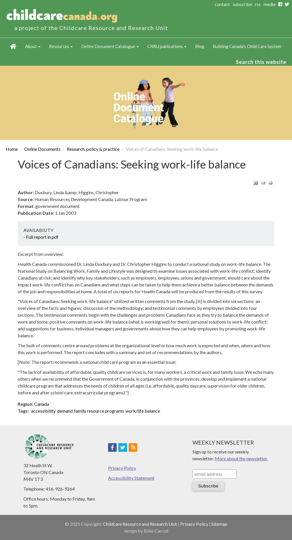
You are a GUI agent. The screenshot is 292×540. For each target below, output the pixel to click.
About (32, 46)
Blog (199, 46)
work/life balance (142, 410)
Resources (61, 46)
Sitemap (219, 524)
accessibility (43, 410)
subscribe (242, 4)
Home (13, 46)
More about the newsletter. (241, 458)
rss (258, 4)
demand (65, 410)
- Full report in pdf (40, 237)
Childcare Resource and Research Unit (140, 524)
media (269, 4)
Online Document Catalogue (110, 46)
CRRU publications (166, 46)
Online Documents (42, 149)
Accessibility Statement (131, 478)
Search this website (261, 62)
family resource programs (99, 410)
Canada (41, 404)
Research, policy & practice (93, 149)
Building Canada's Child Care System (247, 46)
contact (222, 4)
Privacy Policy (122, 468)
